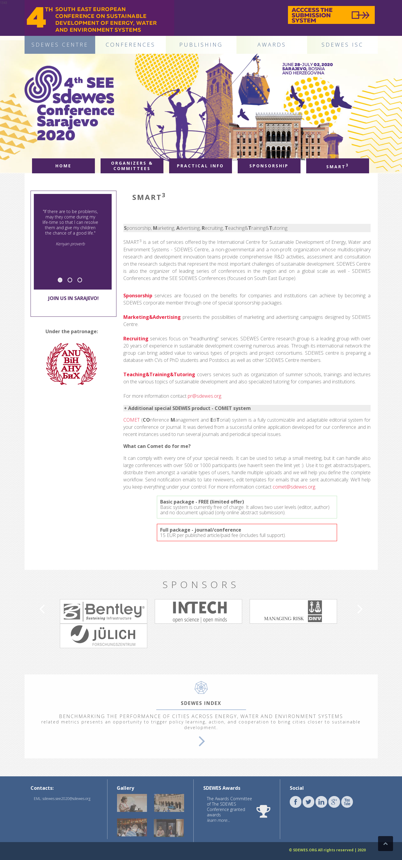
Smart (337, 166)
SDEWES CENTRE (59, 44)
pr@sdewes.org (204, 396)
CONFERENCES (130, 44)
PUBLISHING (201, 44)
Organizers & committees (132, 165)
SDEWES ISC (342, 44)
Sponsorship (269, 166)
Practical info (200, 166)
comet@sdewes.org (294, 486)
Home (63, 166)
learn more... (218, 820)
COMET (131, 420)
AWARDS (271, 44)
